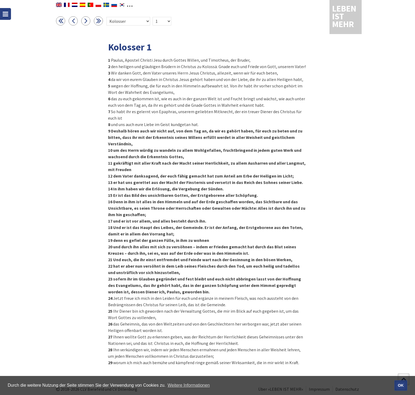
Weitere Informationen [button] (189, 385)
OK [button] (401, 385)
